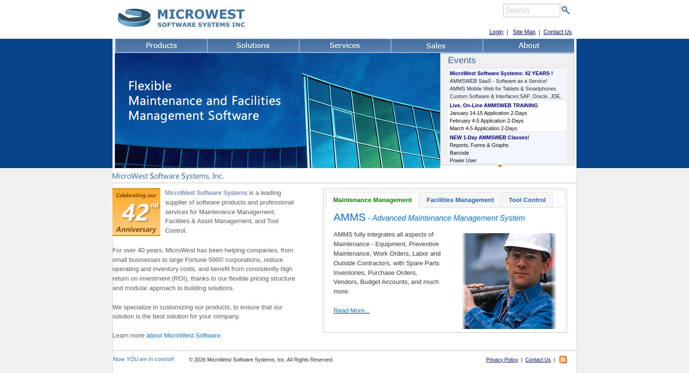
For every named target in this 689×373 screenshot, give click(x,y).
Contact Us (558, 32)
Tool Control (527, 199)
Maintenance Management (372, 199)
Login (496, 32)
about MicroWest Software (183, 335)
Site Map (524, 32)
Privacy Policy (502, 359)
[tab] (372, 199)
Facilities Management (460, 199)
